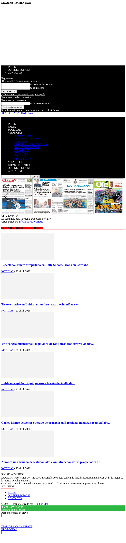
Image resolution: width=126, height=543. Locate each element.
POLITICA (20, 156)
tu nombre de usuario (41, 84)
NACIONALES (22, 135)
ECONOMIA (21, 153)
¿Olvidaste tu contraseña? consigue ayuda (23, 94)
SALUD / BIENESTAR (26, 147)
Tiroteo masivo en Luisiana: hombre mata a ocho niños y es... (41, 304)
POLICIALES (21, 150)
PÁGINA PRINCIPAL (31, 221)
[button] (120, 196)
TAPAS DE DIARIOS (19, 165)
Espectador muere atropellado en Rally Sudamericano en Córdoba (44, 265)
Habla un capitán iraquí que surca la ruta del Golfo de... (38, 383)
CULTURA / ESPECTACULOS (31, 144)
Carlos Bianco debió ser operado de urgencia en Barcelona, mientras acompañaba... (55, 422)
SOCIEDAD (14, 129)
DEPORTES (21, 141)
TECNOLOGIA (22, 159)
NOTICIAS (7, 271)
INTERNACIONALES (26, 138)
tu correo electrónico (41, 103)
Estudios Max (41, 504)
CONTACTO (15, 72)
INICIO (12, 66)
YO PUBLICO (16, 162)
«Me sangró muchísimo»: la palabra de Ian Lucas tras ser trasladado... (47, 343)
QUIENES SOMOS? (19, 69)
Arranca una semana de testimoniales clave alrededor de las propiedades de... (51, 462)
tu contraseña (37, 87)
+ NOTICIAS (15, 132)
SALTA (12, 126)
